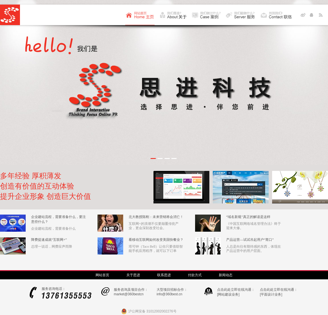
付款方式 (195, 275)
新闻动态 (225, 275)
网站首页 (102, 275)
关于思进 (133, 275)
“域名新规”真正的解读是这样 (248, 217)
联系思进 (164, 275)
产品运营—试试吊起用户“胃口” (250, 240)
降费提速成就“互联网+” (49, 240)
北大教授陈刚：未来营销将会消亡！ (156, 217)
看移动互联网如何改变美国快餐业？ (156, 240)
